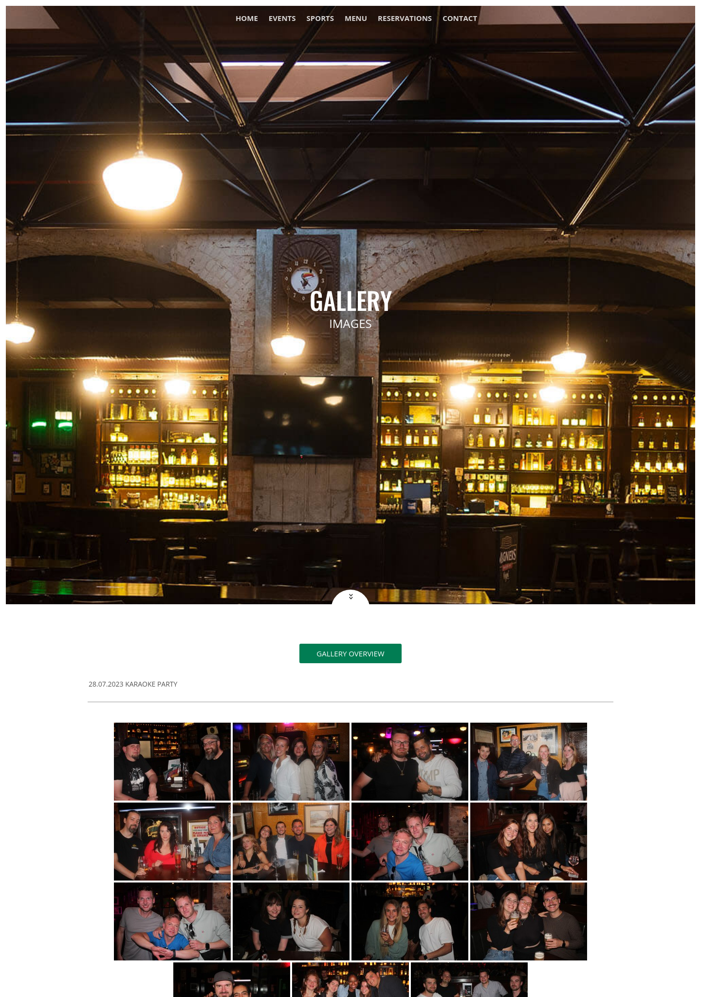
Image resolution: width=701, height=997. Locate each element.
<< (350, 596)
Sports (320, 19)
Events (282, 19)
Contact (460, 19)
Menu (356, 19)
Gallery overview (350, 653)
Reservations (405, 19)
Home (247, 19)
